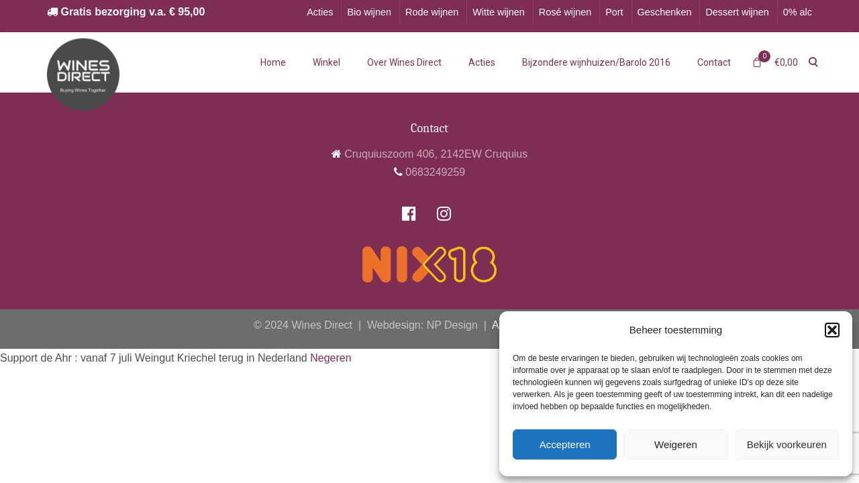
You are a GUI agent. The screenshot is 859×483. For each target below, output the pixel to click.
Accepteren (565, 444)
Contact (714, 62)
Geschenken (665, 12)
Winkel (326, 62)
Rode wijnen (431, 12)
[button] (832, 330)
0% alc (797, 12)
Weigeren (675, 444)
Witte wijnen (498, 12)
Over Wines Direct (404, 62)
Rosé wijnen (565, 12)
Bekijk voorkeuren (787, 444)
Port (614, 12)
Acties (320, 12)
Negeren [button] (330, 358)
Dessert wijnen (736, 12)
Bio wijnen (369, 12)
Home (273, 62)
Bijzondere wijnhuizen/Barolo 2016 (596, 62)
